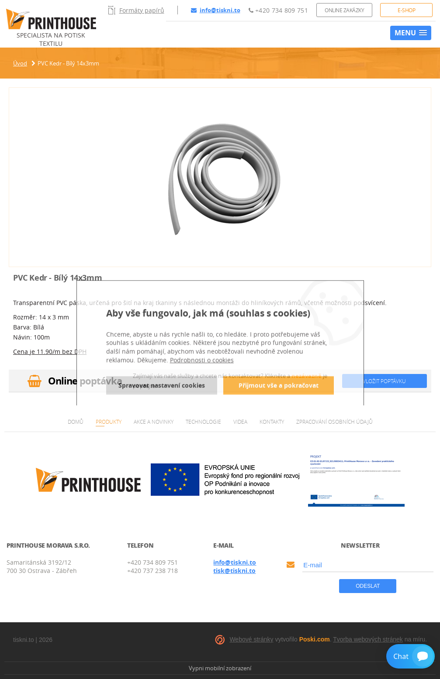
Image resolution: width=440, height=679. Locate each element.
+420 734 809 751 (278, 10)
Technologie (203, 421)
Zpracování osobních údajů (334, 421)
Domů (75, 421)
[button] (410, 33)
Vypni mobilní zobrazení (220, 668)
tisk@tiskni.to (234, 570)
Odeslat (368, 586)
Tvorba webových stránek (368, 639)
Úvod (20, 63)
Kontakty (272, 421)
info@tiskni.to (215, 10)
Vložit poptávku (384, 380)
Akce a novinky (153, 421)
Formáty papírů (136, 10)
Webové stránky (251, 639)
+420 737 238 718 (152, 570)
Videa (240, 421)
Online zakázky (344, 10)
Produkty (108, 421)
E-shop (406, 10)
